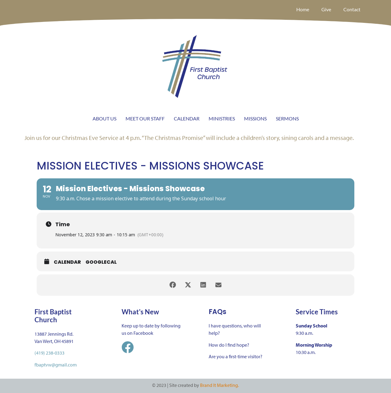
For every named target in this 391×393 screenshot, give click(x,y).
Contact (351, 9)
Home (302, 9)
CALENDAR (186, 118)
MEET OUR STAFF (145, 118)
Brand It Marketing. (219, 385)
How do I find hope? (229, 345)
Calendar (67, 262)
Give (326, 9)
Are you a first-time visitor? (235, 356)
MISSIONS (255, 118)
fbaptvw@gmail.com (56, 365)
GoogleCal (101, 262)
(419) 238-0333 (49, 353)
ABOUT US (104, 118)
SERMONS (287, 118)
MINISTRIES (222, 118)
